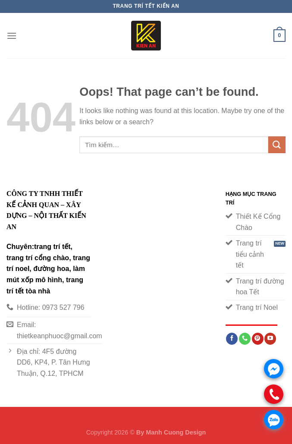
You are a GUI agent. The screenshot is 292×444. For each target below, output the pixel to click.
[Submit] (277, 144)
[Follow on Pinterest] (258, 339)
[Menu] (11, 35)
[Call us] (245, 339)
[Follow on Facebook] (232, 339)
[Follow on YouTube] (270, 339)
